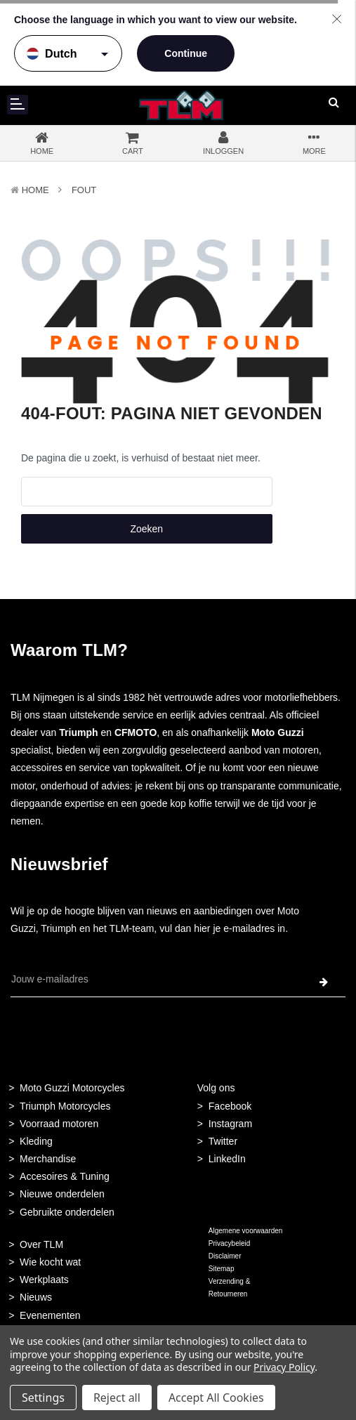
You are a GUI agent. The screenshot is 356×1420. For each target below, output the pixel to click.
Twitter (223, 1141)
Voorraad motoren (59, 1123)
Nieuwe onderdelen (62, 1193)
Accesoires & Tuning (65, 1176)
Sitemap (222, 1269)
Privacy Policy (284, 1367)
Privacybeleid (229, 1243)
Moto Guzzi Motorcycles (72, 1087)
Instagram (230, 1123)
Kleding (36, 1141)
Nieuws (36, 1297)
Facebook (230, 1106)
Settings (43, 1397)
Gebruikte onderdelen (67, 1212)
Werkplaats (44, 1279)
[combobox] (146, 491)
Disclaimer (225, 1256)
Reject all (116, 1397)
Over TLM (41, 1244)
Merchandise (48, 1158)
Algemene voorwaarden (246, 1231)
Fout (84, 190)
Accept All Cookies (216, 1397)
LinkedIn (227, 1158)
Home (35, 190)
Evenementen (50, 1315)
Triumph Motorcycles (65, 1106)
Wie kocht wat (50, 1262)
